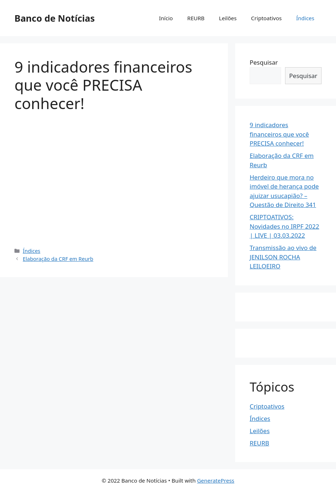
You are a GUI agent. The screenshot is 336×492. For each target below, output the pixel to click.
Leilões (228, 18)
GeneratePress (215, 480)
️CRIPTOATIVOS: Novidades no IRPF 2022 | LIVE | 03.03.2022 (284, 226)
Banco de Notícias (54, 18)
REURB (195, 18)
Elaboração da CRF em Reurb (58, 258)
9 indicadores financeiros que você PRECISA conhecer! (279, 134)
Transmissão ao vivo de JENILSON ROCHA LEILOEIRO (283, 256)
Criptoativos (266, 18)
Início (166, 18)
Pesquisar (264, 62)
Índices (305, 18)
